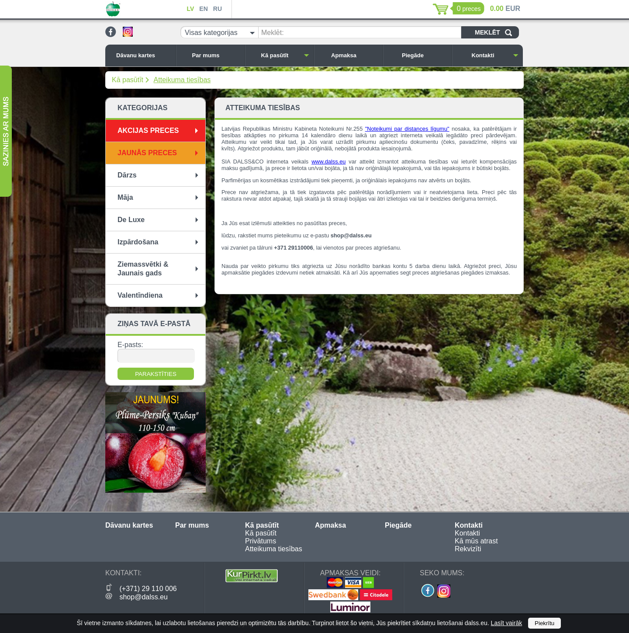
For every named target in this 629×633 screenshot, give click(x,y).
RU (217, 8)
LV (190, 8)
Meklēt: (272, 32)
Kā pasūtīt (285, 55)
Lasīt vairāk (506, 622)
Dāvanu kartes (143, 55)
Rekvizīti (468, 549)
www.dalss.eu (328, 161)
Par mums (216, 55)
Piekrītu (544, 623)
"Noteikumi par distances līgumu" (407, 128)
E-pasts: (130, 344)
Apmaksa (354, 55)
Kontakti (495, 55)
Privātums (260, 541)
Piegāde (424, 55)
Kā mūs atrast (476, 541)
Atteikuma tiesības (182, 79)
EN (203, 8)
